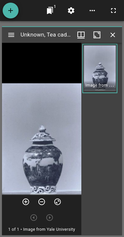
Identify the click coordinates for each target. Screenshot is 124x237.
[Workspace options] (92, 10)
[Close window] (113, 35)
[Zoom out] (42, 202)
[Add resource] (11, 10)
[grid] (101, 139)
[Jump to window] (50, 10)
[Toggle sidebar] (11, 35)
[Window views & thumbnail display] (81, 35)
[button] (100, 68)
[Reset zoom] (57, 202)
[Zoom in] (26, 202)
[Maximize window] (97, 35)
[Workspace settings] (71, 10)
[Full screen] (113, 10)
